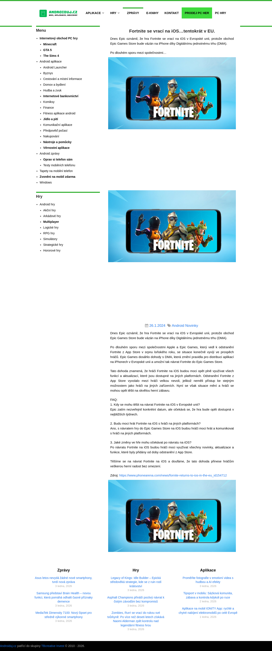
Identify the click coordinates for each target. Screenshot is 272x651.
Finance (48, 107)
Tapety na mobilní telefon (56, 171)
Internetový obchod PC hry (59, 38)
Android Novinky (185, 326)
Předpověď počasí (55, 130)
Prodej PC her (197, 13)
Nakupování (51, 136)
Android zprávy (50, 153)
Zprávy (133, 13)
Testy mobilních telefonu (59, 165)
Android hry (47, 204)
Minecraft (50, 44)
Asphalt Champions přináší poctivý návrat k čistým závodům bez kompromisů (135, 599)
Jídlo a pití (50, 119)
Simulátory (50, 239)
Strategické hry (53, 244)
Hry (113, 13)
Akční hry (49, 210)
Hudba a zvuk (52, 90)
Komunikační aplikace (57, 125)
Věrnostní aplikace (56, 147)
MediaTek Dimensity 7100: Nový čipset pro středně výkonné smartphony (63, 615)
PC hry (220, 13)
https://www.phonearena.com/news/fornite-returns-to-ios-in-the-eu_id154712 (173, 475)
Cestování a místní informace (62, 79)
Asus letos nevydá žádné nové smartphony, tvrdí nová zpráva (63, 580)
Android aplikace (51, 61)
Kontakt (171, 13)
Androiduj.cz (8, 646)
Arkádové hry (52, 216)
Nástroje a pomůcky (57, 142)
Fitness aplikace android (59, 113)
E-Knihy (152, 13)
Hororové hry (52, 250)
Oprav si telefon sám (58, 159)
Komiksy (49, 102)
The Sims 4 (51, 55)
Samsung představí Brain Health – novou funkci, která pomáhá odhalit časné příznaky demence (64, 597)
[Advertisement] (172, 160)
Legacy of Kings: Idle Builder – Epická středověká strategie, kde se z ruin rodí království (135, 582)
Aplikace (93, 13)
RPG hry (49, 233)
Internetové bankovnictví (60, 96)
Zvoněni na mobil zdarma (57, 176)
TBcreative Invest (52, 646)
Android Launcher (55, 67)
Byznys (48, 73)
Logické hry (51, 227)
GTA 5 (47, 50)
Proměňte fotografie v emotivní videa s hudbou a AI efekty (208, 580)
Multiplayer (51, 221)
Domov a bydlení (54, 84)
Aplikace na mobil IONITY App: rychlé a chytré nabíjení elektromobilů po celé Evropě (208, 610)
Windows (46, 182)
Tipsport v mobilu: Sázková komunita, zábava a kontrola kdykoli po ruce (208, 595)
